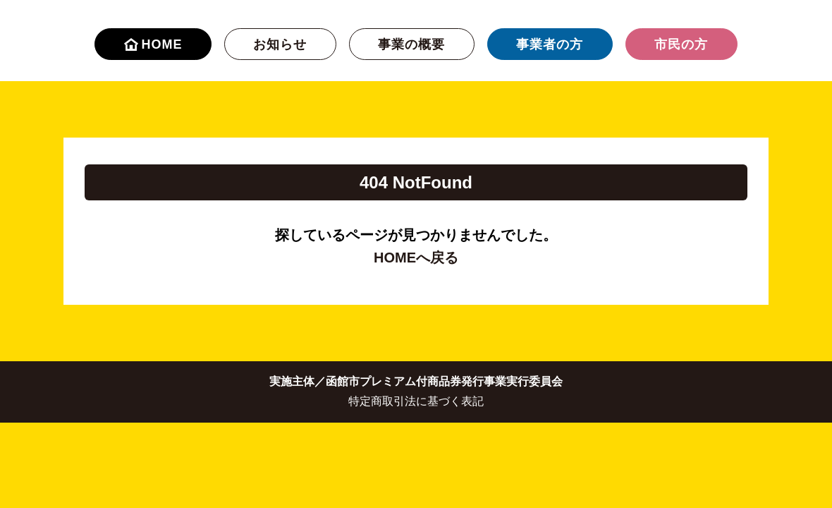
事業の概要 (411, 44)
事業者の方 (549, 44)
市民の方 (681, 44)
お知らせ (280, 44)
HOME (153, 44)
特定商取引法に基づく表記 (416, 401)
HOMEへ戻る (416, 257)
